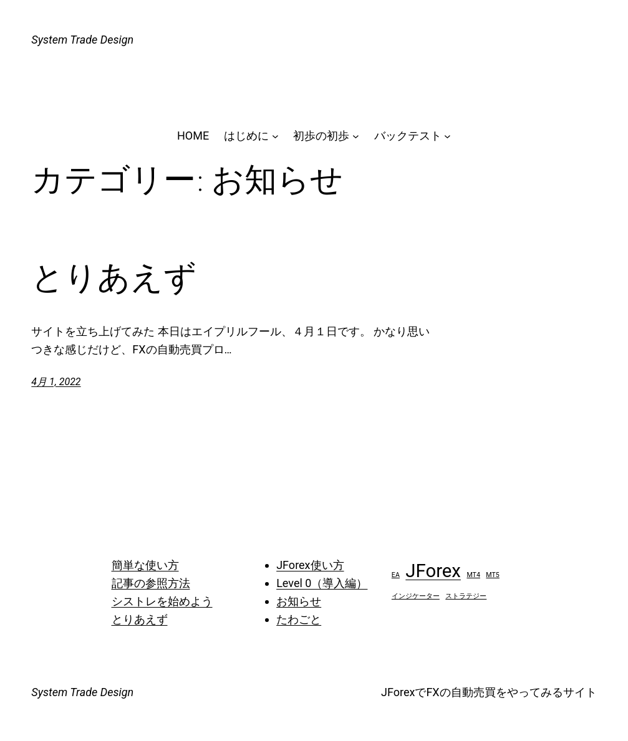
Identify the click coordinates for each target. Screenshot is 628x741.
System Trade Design (82, 39)
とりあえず (113, 277)
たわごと (298, 619)
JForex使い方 (310, 564)
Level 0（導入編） (321, 583)
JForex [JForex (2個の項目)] (433, 570)
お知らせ (298, 601)
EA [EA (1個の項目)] (396, 575)
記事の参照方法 (151, 583)
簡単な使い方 (145, 564)
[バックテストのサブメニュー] (447, 136)
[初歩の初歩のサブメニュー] (355, 136)
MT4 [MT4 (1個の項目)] (473, 575)
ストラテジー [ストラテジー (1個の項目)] (465, 596)
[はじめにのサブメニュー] (275, 136)
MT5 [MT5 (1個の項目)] (493, 575)
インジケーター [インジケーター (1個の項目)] (416, 596)
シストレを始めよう (162, 601)
